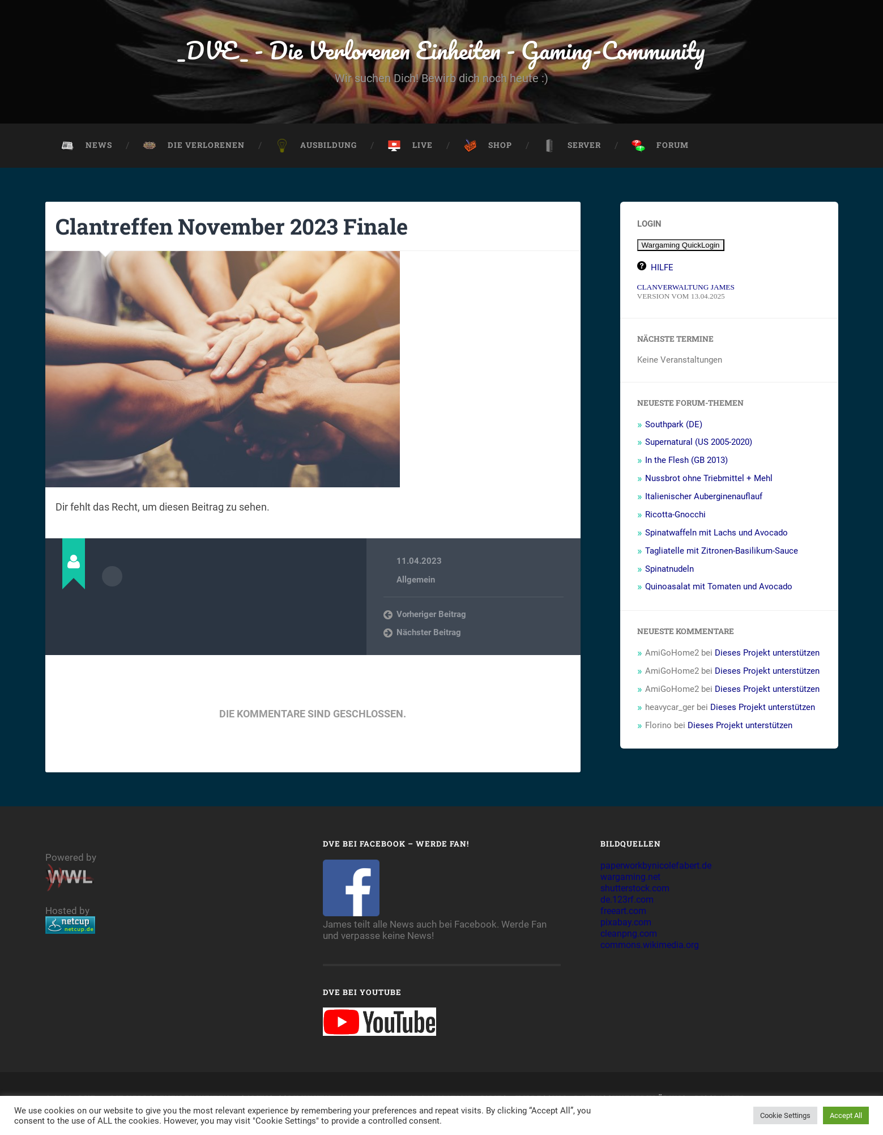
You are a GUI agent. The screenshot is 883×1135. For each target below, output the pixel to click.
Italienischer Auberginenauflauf (703, 499)
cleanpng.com (630, 936)
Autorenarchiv (112, 578)
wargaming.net (632, 879)
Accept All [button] (846, 1115)
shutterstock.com (638, 890)
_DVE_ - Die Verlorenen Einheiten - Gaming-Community (441, 51)
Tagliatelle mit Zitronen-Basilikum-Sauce (721, 553)
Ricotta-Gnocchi (675, 517)
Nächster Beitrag (428, 635)
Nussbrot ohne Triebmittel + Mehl (709, 480)
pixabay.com (627, 924)
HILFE (662, 270)
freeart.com (625, 913)
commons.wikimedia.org (653, 947)
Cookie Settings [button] (785, 1115)
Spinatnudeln (669, 571)
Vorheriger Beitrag (431, 616)
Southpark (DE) (673, 427)
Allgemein (415, 582)
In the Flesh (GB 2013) (686, 463)
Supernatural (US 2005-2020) (698, 445)
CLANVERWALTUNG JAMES (686, 289)
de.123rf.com (629, 902)
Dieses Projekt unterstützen (767, 655)
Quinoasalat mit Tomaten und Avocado (718, 589)
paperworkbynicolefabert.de (661, 868)
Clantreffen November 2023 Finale (242, 228)
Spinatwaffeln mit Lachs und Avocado (716, 535)
